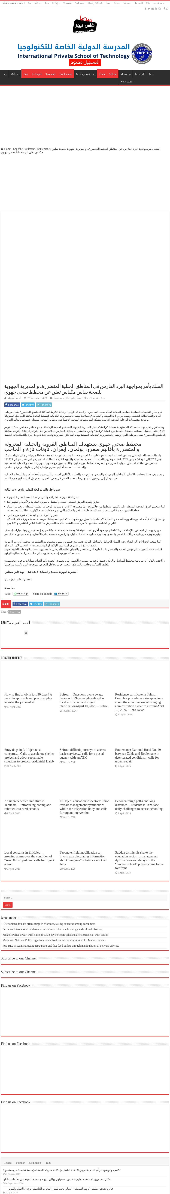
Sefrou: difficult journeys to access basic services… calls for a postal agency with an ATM (83, 669)
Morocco (127, 3)
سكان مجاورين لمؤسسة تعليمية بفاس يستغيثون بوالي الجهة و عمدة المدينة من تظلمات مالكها (57, 1094)
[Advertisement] (85, 114)
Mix (148, 3)
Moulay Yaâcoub (95, 3)
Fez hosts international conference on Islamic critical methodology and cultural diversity (53, 844)
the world (139, 3)
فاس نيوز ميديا (13, 495)
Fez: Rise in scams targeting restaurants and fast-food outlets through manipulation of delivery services (61, 861)
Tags (48, 1078)
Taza (47, 3)
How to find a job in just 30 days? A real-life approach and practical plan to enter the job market (28, 614)
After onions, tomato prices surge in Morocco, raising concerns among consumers (49, 839)
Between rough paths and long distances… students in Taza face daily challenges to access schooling (139, 720)
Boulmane (29, 148)
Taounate (67, 3)
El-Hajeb (56, 3)
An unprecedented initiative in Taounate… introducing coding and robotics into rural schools (27, 720)
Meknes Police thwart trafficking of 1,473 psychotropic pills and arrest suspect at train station (55, 850)
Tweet (7, 509)
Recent (7, 1078)
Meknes (38, 3)
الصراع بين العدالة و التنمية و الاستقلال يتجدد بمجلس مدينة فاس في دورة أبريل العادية (57, 1113)
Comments (35, 1078)
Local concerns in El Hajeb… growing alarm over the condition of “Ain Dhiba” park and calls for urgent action (29, 773)
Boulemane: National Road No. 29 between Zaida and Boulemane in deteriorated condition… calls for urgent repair (138, 671)
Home (6, 148)
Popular (20, 1078)
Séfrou (117, 3)
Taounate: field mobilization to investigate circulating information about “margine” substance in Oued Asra (83, 773)
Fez (29, 3)
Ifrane (108, 3)
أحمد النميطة (14, 314)
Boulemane (79, 3)
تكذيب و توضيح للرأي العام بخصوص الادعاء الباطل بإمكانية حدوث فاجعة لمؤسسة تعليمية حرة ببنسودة (61, 1085)
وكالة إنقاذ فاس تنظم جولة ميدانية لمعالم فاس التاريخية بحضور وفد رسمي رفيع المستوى (59, 1122)
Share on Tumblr (42, 509)
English (17, 148)
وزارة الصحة (15, 528)
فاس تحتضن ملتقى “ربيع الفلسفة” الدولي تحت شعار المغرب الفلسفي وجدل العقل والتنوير (60, 1104)
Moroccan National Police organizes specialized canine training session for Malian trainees (54, 855)
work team (157, 3)
